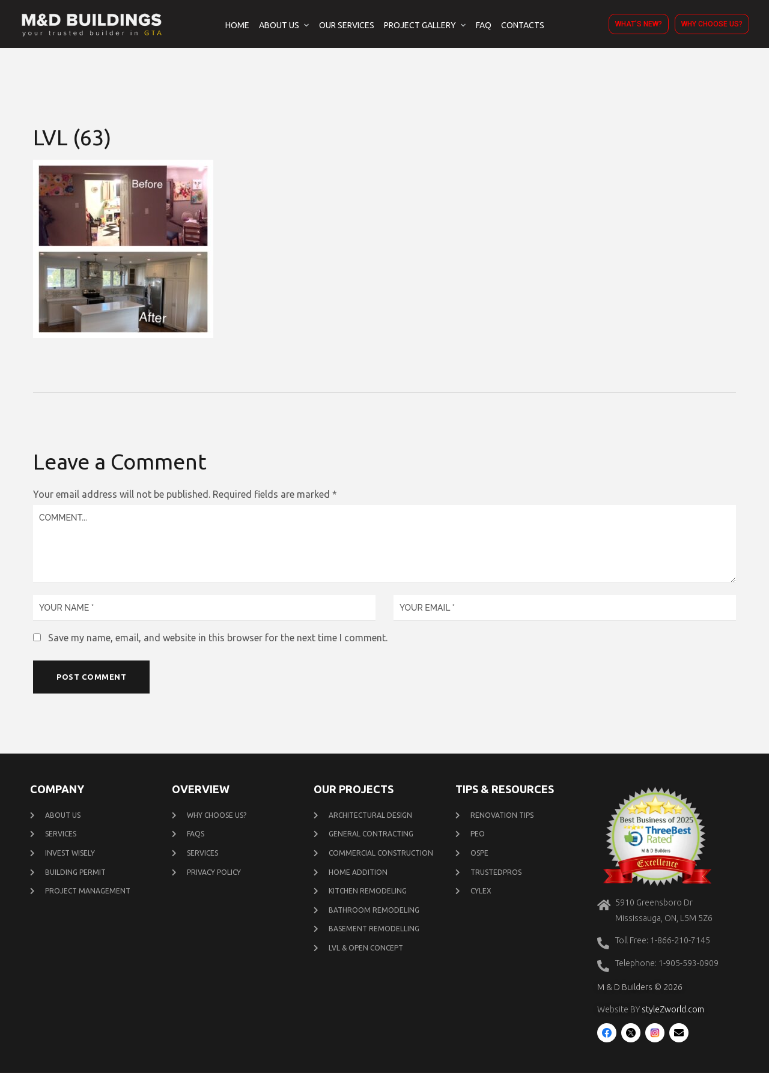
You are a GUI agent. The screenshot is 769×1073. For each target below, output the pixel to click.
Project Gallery (420, 25)
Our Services (346, 25)
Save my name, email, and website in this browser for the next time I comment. (218, 637)
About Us (279, 25)
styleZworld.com (673, 1010)
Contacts (522, 25)
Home (237, 25)
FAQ (483, 25)
